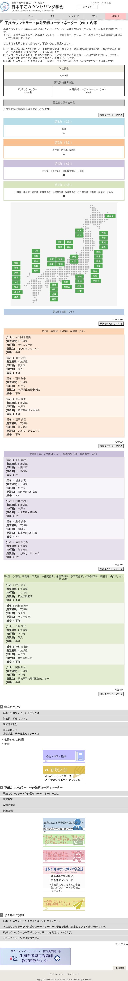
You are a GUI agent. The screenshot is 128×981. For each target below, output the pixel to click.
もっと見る (122, 944)
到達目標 (8, 810)
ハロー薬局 (24, 617)
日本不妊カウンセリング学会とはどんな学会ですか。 (32, 921)
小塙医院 (23, 471)
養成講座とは (10, 724)
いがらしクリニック (29, 431)
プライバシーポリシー (57, 974)
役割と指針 (9, 805)
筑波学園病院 (25, 596)
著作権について (73, 974)
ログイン (87, 7)
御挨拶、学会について (15, 718)
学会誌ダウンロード (62, 880)
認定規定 (8, 799)
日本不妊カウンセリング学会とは (21, 712)
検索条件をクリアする (111, 115)
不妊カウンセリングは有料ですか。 (22, 938)
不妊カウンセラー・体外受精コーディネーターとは (31, 793)
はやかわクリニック (29, 348)
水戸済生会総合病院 (29, 389)
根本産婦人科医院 (27, 533)
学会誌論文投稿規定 (62, 876)
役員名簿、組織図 (14, 739)
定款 (6, 744)
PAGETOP (119, 320)
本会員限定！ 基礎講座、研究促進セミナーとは (21, 732)
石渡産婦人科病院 (27, 491)
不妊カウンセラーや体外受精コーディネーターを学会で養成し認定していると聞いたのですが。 (55, 926)
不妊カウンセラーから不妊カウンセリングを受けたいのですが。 (38, 932)
